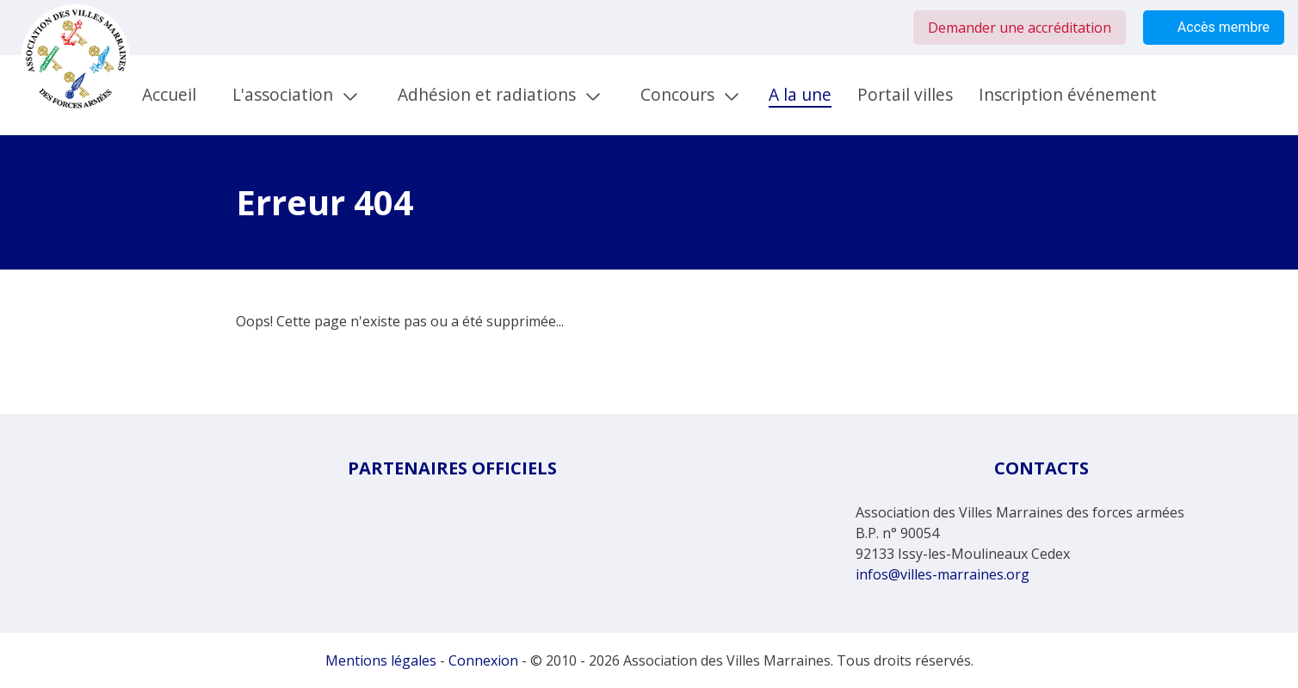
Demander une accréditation (1019, 27)
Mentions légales (380, 660)
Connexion (483, 660)
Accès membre (1214, 27)
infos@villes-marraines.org (942, 574)
